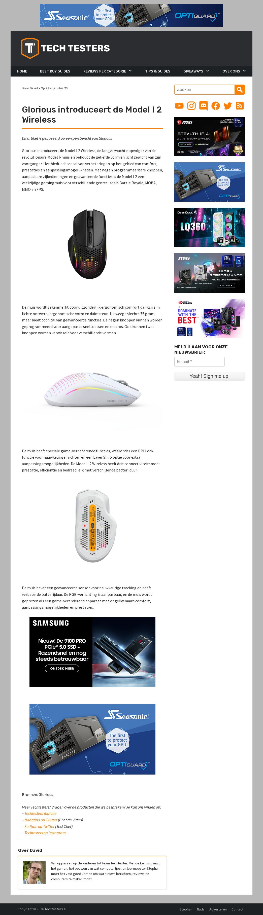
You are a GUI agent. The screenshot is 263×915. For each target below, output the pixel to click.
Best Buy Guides (55, 71)
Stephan (186, 909)
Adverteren (218, 909)
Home (22, 71)
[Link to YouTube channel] (179, 106)
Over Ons (231, 71)
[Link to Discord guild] (204, 106)
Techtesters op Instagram (45, 832)
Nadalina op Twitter (40, 819)
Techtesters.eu (56, 909)
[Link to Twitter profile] (228, 106)
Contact (237, 909)
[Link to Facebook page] (216, 106)
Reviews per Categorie (104, 71)
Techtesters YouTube (40, 813)
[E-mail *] (199, 362)
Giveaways (193, 71)
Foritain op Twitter (39, 826)
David (34, 88)
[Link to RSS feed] (240, 106)
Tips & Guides (157, 71)
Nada (201, 909)
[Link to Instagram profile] (191, 106)
